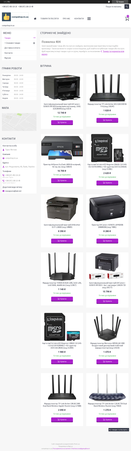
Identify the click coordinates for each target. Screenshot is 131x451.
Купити (63, 122)
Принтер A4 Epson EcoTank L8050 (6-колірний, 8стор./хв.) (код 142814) (62, 165)
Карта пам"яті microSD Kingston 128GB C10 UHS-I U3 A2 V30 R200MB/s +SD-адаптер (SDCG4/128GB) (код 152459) (62, 345)
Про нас (66, 18)
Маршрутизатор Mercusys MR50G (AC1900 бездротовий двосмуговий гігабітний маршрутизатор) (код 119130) (107, 345)
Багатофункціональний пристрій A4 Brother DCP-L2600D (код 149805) (62, 226)
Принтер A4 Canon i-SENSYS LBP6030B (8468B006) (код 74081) (107, 226)
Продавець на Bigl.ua (65, 446)
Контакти (79, 18)
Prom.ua (77, 444)
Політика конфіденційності (81, 448)
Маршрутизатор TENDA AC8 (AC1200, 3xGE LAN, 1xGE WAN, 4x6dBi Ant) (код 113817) (62, 284)
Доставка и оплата (12, 48)
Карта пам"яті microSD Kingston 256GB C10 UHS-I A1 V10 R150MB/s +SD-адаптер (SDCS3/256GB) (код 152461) (107, 166)
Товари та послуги (49, 18)
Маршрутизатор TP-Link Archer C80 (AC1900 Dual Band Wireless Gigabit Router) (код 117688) (62, 405)
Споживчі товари (13, 43)
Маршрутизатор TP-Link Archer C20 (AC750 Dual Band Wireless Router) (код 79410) (107, 405)
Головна (35, 18)
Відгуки (7, 58)
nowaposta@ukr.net (13, 191)
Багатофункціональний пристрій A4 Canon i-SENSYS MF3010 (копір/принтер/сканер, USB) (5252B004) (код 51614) (62, 106)
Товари (7, 38)
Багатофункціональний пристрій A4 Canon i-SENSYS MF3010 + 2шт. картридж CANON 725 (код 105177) (107, 285)
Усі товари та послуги (118, 429)
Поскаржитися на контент (62, 448)
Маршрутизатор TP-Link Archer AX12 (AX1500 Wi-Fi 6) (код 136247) (107, 105)
